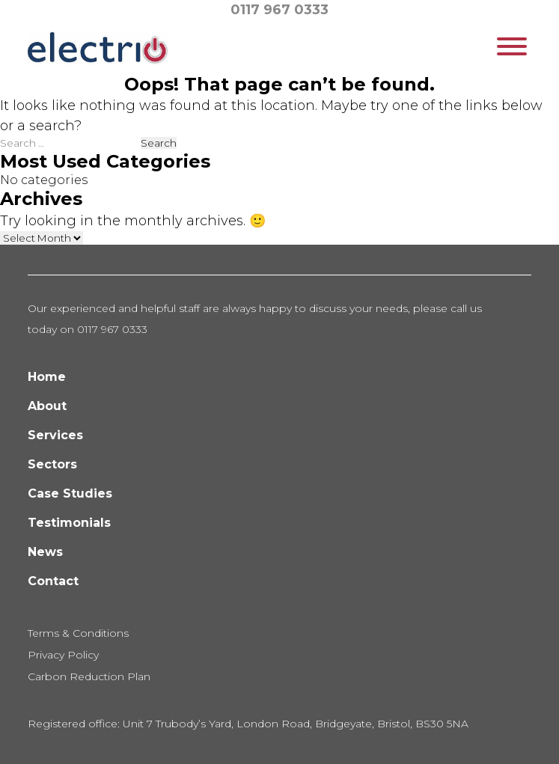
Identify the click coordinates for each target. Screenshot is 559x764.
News (45, 552)
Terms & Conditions (78, 633)
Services (55, 435)
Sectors (52, 464)
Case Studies (70, 493)
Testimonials (69, 523)
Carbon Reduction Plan (89, 676)
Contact (53, 581)
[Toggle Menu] (512, 46)
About (47, 406)
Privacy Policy (63, 654)
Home (47, 377)
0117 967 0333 (279, 9)
